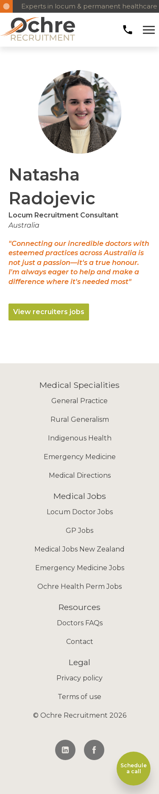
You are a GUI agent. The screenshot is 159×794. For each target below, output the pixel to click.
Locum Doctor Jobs (80, 512)
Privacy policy (79, 678)
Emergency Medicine (80, 457)
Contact (79, 642)
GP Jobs (79, 531)
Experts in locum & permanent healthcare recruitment (86, 6)
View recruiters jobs (48, 312)
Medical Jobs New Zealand (79, 549)
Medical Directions (80, 475)
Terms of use (79, 697)
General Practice (79, 401)
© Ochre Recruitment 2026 (79, 715)
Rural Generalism (79, 419)
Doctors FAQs (80, 623)
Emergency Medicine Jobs (79, 568)
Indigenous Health (80, 438)
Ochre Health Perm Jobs (79, 586)
